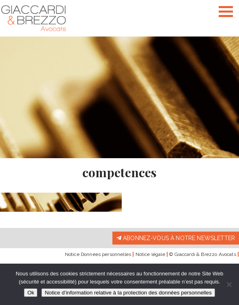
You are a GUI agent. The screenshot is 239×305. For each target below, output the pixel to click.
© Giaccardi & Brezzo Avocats (202, 254)
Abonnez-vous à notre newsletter (175, 238)
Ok (30, 293)
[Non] (229, 284)
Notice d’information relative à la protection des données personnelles (128, 293)
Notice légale (150, 254)
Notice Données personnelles (98, 254)
